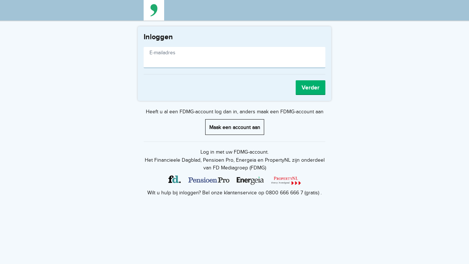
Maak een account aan (234, 127)
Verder (311, 87)
